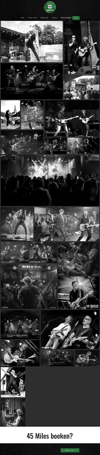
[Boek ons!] (70, 450)
